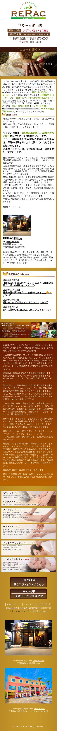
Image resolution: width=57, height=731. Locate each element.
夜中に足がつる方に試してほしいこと (22, 309)
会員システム (12, 608)
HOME (9, 604)
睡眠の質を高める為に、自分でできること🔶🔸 (27, 292)
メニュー (18, 604)
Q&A (44, 611)
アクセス (23, 608)
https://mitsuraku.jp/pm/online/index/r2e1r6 (20, 109)
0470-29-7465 (13, 241)
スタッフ (39, 604)
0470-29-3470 (39, 709)
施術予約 (33, 608)
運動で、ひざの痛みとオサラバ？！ (21, 302)
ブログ (30, 285)
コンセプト (28, 604)
